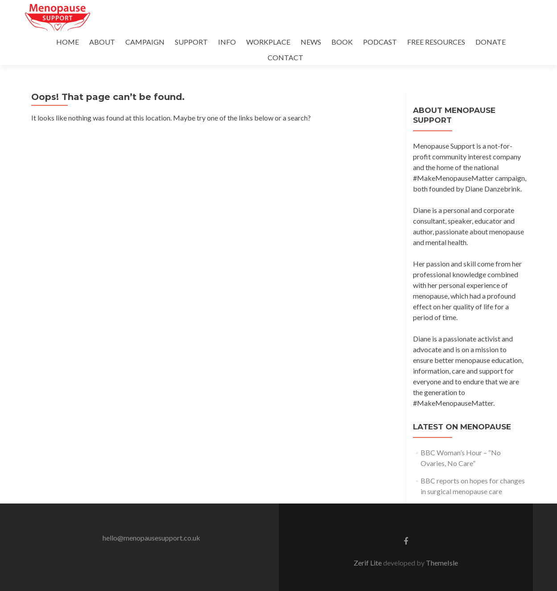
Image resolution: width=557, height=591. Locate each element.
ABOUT (102, 41)
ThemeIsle (442, 562)
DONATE (490, 41)
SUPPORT (191, 41)
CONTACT (285, 57)
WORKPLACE (268, 41)
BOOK (342, 41)
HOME (67, 41)
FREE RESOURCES (436, 41)
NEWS (311, 41)
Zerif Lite (368, 562)
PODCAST (380, 41)
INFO (227, 41)
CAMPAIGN (145, 41)
